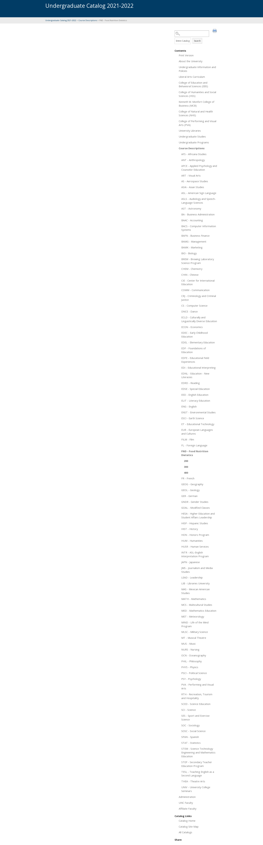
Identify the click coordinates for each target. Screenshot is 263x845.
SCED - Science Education (195, 704)
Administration (187, 797)
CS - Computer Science (194, 305)
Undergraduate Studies (192, 136)
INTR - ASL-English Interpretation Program (195, 554)
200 (186, 461)
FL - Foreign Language (194, 445)
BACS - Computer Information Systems (198, 228)
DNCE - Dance (189, 311)
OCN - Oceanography (193, 655)
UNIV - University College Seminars (195, 789)
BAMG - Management (193, 241)
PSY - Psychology (191, 679)
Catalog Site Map (189, 826)
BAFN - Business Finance (195, 235)
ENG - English (189, 406)
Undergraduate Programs (194, 142)
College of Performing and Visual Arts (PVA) (197, 123)
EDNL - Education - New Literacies (195, 375)
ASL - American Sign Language (198, 193)
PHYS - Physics (189, 667)
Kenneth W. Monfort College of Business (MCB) (196, 103)
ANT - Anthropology (193, 160)
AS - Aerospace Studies (194, 181)
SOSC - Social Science (193, 731)
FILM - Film (187, 439)
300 (186, 466)
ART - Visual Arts (191, 175)
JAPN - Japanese (190, 562)
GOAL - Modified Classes (195, 507)
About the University (190, 61)
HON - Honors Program (195, 535)
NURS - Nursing (190, 649)
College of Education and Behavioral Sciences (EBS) (193, 84)
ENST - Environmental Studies (198, 412)
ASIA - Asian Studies (192, 187)
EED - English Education (194, 394)
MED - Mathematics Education (198, 610)
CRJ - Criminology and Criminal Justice (198, 297)
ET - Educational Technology (197, 424)
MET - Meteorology (192, 616)
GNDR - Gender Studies (194, 502)
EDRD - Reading (190, 383)
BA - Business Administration (198, 214)
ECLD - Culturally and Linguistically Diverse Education (199, 319)
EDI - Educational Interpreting (198, 367)
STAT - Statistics (191, 742)
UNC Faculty (186, 802)
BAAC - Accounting (192, 220)
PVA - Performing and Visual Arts (197, 686)
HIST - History (189, 529)
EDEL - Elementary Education (198, 342)
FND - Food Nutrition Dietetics (194, 453)
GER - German (189, 496)
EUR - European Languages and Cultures (197, 431)
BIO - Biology (189, 253)
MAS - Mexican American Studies (195, 591)
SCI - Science (188, 709)
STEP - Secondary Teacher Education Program (196, 764)
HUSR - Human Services (195, 546)
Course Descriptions (87, 20)
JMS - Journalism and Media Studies (197, 569)
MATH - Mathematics (193, 599)
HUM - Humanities (192, 540)
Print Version (186, 55)
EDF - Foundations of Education (193, 350)
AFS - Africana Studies (193, 154)
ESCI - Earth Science (192, 418)
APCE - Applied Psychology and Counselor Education (199, 167)
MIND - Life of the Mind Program (195, 624)
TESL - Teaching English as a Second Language (197, 773)
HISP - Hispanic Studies (194, 523)
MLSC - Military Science (194, 632)
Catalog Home (187, 820)
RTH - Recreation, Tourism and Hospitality (196, 696)
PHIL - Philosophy (191, 661)
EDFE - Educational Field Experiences (195, 359)
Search (197, 40)
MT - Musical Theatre (193, 637)
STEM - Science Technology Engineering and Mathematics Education (198, 752)
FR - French (187, 478)
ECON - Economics (192, 327)
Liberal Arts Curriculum (192, 76)
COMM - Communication (195, 290)
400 (186, 472)
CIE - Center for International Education (198, 282)
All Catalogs (185, 832)
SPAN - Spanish (190, 737)
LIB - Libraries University (195, 583)
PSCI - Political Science (194, 673)
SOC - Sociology (190, 725)
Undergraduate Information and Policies (197, 69)
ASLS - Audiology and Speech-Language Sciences (198, 200)
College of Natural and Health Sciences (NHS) (196, 113)
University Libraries (190, 130)
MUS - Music (188, 643)
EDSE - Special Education (195, 389)
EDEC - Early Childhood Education (194, 334)
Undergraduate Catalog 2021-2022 (60, 20)
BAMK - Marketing (192, 247)
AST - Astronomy (191, 208)
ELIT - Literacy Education (195, 400)
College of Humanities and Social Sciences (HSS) (197, 94)
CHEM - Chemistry (191, 268)
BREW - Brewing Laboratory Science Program (197, 261)
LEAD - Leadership (192, 577)
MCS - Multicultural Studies (196, 604)
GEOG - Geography (192, 484)
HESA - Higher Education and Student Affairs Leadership (198, 515)
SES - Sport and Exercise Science (195, 717)
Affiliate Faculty (187, 808)
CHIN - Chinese (190, 274)
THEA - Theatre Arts (193, 781)
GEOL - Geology (190, 490)
